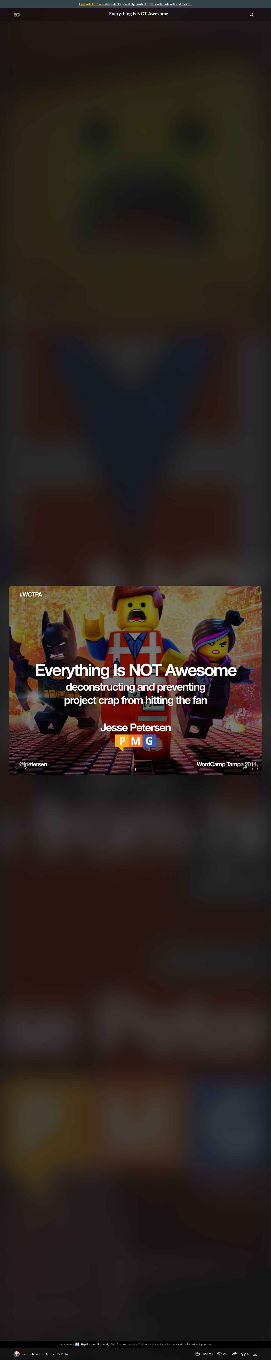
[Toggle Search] (251, 14)
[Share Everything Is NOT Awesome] (234, 1354)
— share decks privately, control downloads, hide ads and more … (135, 4)
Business (204, 1353)
